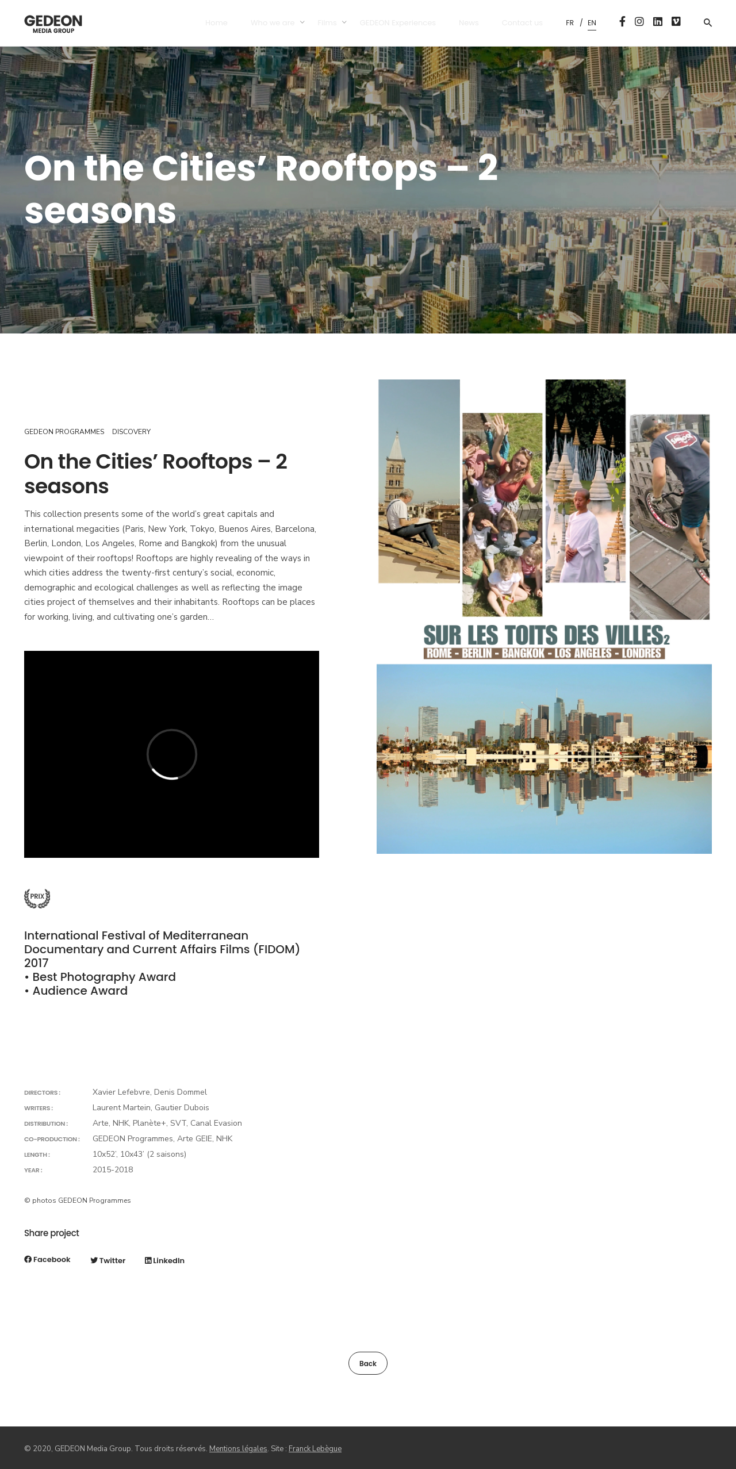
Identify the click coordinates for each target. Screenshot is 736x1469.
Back (368, 1363)
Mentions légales (238, 1449)
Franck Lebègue (315, 1449)
